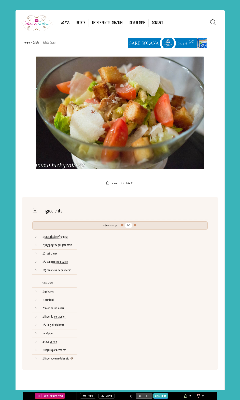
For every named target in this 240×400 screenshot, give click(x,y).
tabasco (60, 325)
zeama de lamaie (60, 358)
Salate (36, 42)
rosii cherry (51, 253)
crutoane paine (60, 261)
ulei (52, 300)
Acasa (65, 23)
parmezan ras (59, 350)
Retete (80, 23)
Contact (157, 23)
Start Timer (160, 395)
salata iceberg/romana (56, 236)
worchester (59, 316)
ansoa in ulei (57, 308)
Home (27, 42)
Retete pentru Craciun (107, 23)
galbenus (49, 291)
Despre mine (137, 23)
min (147, 395)
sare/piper (48, 333)
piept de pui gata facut (60, 245)
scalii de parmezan (61, 270)
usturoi (53, 341)
